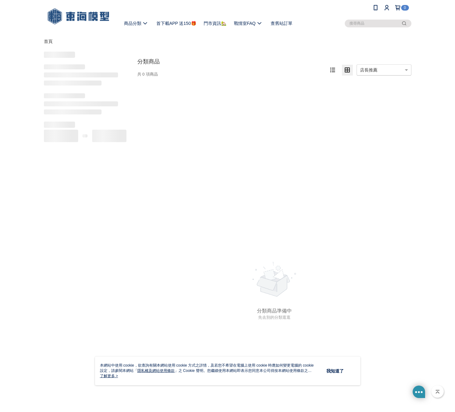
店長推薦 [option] (368, 69)
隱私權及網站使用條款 (156, 370)
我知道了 (335, 370)
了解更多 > (109, 376)
